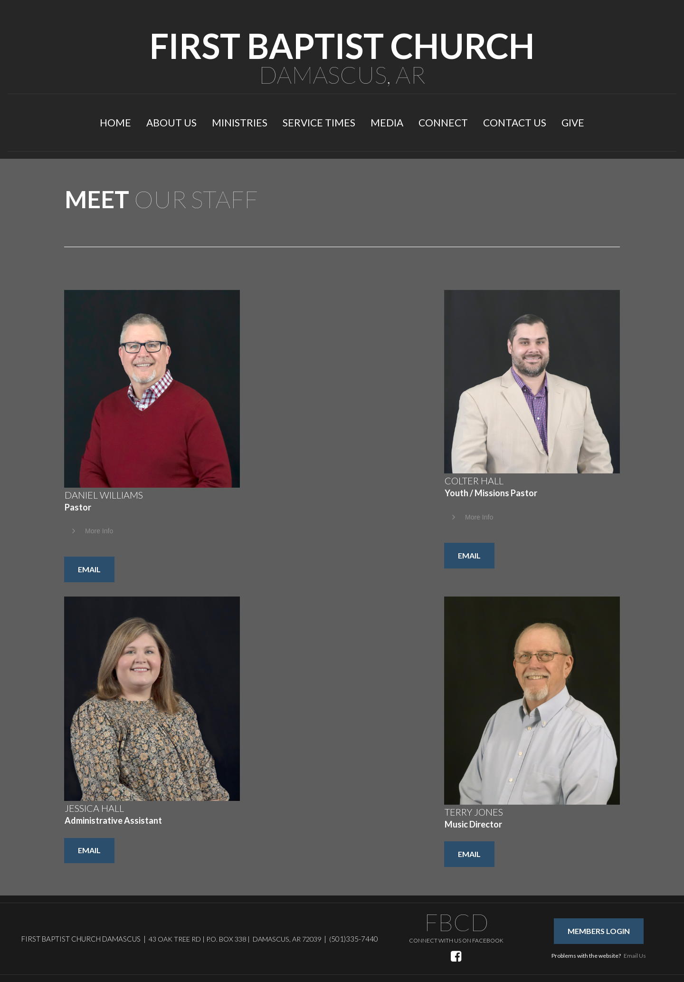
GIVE (572, 122)
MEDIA (386, 122)
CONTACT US (514, 122)
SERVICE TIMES (319, 122)
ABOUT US (171, 122)
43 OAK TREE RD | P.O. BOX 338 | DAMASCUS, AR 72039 (235, 938)
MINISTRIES (239, 122)
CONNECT (443, 122)
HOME (115, 122)
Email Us (635, 955)
